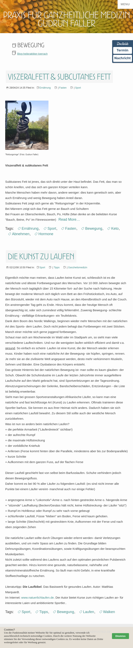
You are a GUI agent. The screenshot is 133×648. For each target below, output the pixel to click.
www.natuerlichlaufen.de (37, 597)
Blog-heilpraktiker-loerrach (32, 53)
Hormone (45, 234)
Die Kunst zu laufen (41, 256)
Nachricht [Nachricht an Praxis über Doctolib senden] (122, 58)
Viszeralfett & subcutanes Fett (59, 76)
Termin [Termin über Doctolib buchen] (123, 50)
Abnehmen (20, 234)
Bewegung (93, 229)
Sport (78, 87)
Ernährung (45, 87)
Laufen (88, 612)
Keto (115, 229)
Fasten (63, 87)
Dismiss (120, 636)
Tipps (56, 267)
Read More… (68, 219)
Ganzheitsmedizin (77, 267)
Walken (109, 612)
